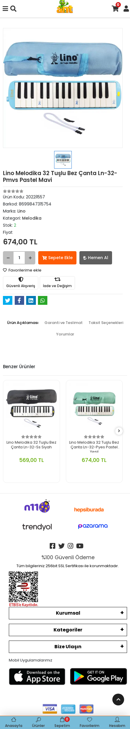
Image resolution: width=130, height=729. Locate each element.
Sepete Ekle (57, 258)
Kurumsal (68, 613)
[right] (119, 431)
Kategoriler (68, 629)
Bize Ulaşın (67, 646)
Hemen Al (95, 258)
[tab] (23, 323)
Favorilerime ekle (22, 270)
